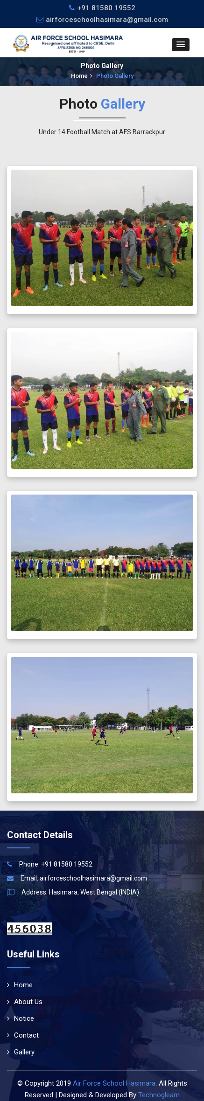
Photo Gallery (115, 75)
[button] (181, 44)
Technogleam (159, 1095)
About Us (24, 1002)
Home (81, 75)
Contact (23, 1035)
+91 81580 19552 (106, 8)
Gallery (21, 1052)
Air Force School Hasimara (114, 1083)
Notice (20, 1018)
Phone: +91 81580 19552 (55, 864)
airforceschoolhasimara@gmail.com (102, 19)
